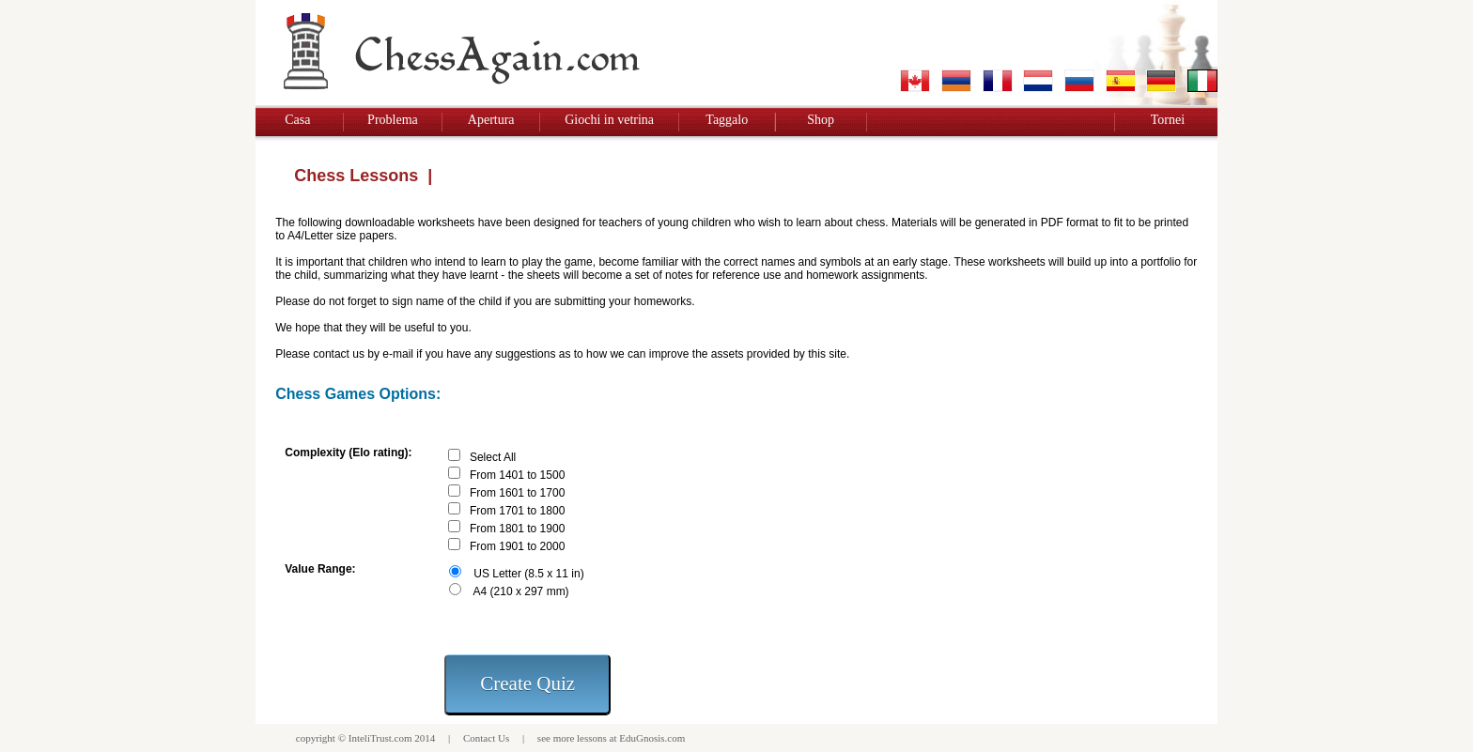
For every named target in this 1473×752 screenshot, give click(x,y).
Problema (392, 120)
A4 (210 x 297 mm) (521, 591)
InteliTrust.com (380, 738)
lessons (592, 738)
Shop (820, 120)
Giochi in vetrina (609, 120)
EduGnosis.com (652, 738)
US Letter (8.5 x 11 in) (528, 573)
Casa (297, 120)
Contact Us (486, 738)
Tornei (1168, 120)
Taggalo (726, 120)
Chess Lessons (356, 175)
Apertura (491, 120)
